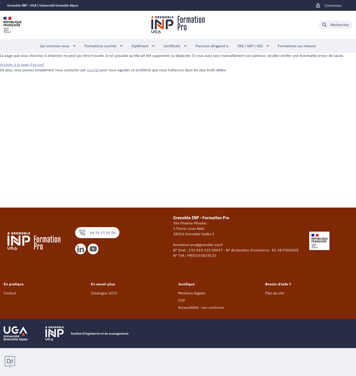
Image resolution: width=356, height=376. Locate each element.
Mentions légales (192, 293)
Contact (10, 293)
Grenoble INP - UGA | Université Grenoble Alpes (42, 5)
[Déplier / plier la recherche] (335, 24)
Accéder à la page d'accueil (22, 64)
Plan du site (274, 293)
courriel (93, 70)
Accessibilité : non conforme (201, 307)
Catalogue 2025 (104, 293)
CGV (181, 300)
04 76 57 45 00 (97, 232)
